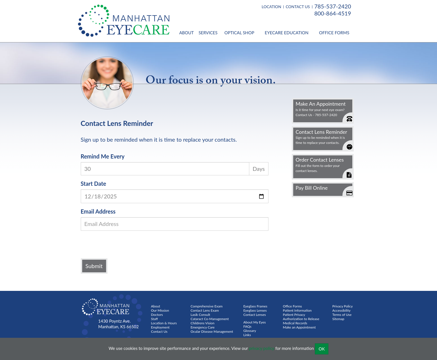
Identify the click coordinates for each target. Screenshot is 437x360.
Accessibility (341, 310)
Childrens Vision (202, 323)
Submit (94, 265)
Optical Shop (239, 32)
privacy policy (261, 348)
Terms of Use (341, 315)
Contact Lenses (254, 315)
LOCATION (271, 6)
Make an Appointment (299, 327)
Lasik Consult (200, 315)
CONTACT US (298, 6)
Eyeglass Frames (255, 306)
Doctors (157, 315)
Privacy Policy (342, 306)
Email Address (98, 211)
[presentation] (125, 246)
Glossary (249, 331)
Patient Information (297, 310)
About (186, 32)
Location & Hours (164, 323)
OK (322, 348)
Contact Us (159, 331)
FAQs (247, 326)
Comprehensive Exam (207, 306)
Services (208, 32)
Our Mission (160, 310)
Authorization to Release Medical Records (301, 321)
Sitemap (338, 319)
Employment (160, 327)
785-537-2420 (332, 6)
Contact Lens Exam (205, 310)
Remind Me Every (103, 156)
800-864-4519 (332, 13)
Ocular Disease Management (212, 331)
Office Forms (334, 32)
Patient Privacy (294, 315)
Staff (154, 319)
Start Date (93, 183)
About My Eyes (254, 322)
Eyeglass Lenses (255, 310)
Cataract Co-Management (210, 319)
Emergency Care (203, 327)
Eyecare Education (286, 32)
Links (247, 335)
